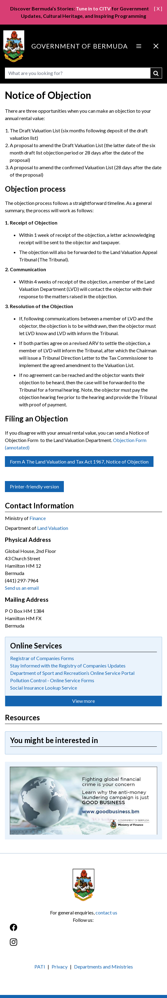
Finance (37, 518)
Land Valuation (52, 528)
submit (156, 73)
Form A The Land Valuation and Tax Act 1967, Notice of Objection (79, 461)
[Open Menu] (139, 46)
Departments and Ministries (103, 966)
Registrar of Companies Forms (42, 658)
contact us (106, 912)
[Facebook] (83, 930)
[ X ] (158, 8)
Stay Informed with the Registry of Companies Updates (68, 665)
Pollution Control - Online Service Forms (52, 680)
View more (83, 701)
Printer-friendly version (34, 486)
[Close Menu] (156, 46)
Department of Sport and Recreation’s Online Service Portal (72, 673)
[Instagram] (83, 945)
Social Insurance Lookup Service (43, 688)
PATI (39, 966)
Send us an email (22, 588)
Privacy (60, 966)
